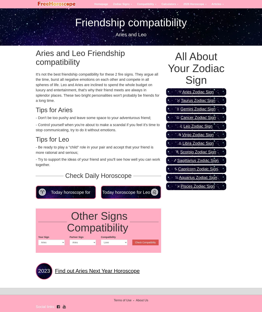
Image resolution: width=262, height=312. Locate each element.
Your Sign (43, 237)
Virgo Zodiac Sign (198, 134)
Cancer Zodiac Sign (198, 117)
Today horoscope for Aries (64, 194)
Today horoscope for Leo (130, 192)
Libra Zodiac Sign (198, 143)
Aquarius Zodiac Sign (198, 177)
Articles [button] (218, 4)
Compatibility (108, 237)
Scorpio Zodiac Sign (198, 152)
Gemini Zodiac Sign (197, 109)
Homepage (101, 4)
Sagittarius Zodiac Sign (198, 160)
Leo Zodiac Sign (197, 126)
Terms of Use (123, 300)
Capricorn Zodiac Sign (198, 169)
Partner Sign (77, 237)
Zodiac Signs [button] (122, 4)
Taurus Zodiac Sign (198, 100)
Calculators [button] (169, 4)
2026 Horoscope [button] (195, 4)
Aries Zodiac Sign (198, 92)
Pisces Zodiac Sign (198, 186)
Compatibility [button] (146, 4)
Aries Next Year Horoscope (97, 271)
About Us (142, 300)
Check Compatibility (145, 242)
